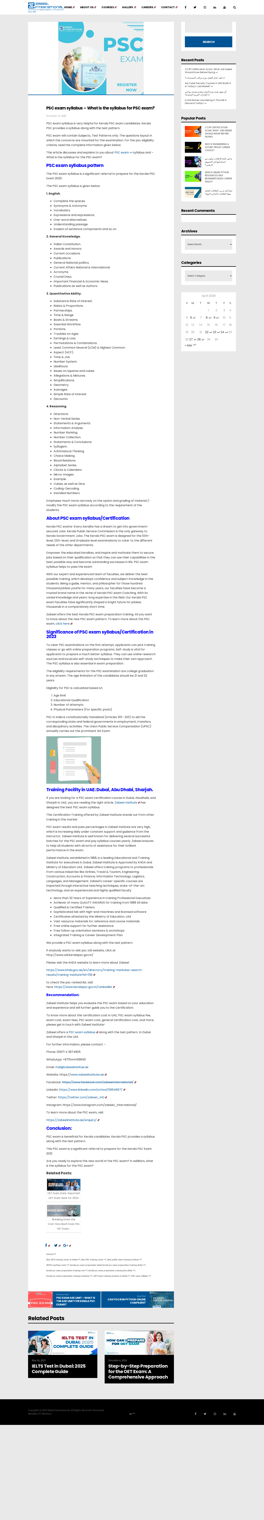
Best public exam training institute (124, 1259)
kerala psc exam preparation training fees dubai (111, 1270)
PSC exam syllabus (141, 1276)
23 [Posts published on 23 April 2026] (216, 332)
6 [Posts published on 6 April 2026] (192, 317)
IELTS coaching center (57, 1265)
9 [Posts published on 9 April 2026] (216, 317)
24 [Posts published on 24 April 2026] (224, 332)
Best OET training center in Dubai (63, 1259)
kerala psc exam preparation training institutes (69, 1276)
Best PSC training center (93, 1259)
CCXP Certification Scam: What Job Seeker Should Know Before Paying (208, 71)
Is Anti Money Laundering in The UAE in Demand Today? (206, 102)
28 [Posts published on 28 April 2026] (200, 339)
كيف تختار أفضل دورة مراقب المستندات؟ (205, 77)
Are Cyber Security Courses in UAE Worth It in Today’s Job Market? (208, 85)
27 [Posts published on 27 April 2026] (192, 339)
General (51, 1254)
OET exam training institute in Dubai (111, 1276)
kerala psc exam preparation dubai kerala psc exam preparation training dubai (107, 1265)
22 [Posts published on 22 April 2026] (208, 332)
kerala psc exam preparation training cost (66, 1270)
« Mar (190, 345)
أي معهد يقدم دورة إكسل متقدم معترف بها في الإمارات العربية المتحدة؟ (205, 93)
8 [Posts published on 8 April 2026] (208, 317)
